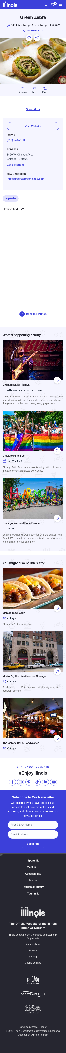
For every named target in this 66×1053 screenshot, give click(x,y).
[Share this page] (37, 37)
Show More (33, 109)
